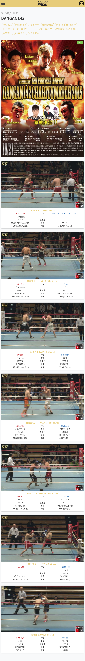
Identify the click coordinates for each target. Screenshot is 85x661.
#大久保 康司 (20, 25)
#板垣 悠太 (7, 33)
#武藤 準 (72, 25)
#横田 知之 (72, 29)
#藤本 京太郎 (47, 25)
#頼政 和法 (7, 25)
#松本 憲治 (34, 33)
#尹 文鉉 (17, 29)
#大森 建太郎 (20, 33)
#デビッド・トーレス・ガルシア (38, 29)
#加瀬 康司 (59, 29)
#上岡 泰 (6, 29)
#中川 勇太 (60, 25)
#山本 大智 (34, 25)
